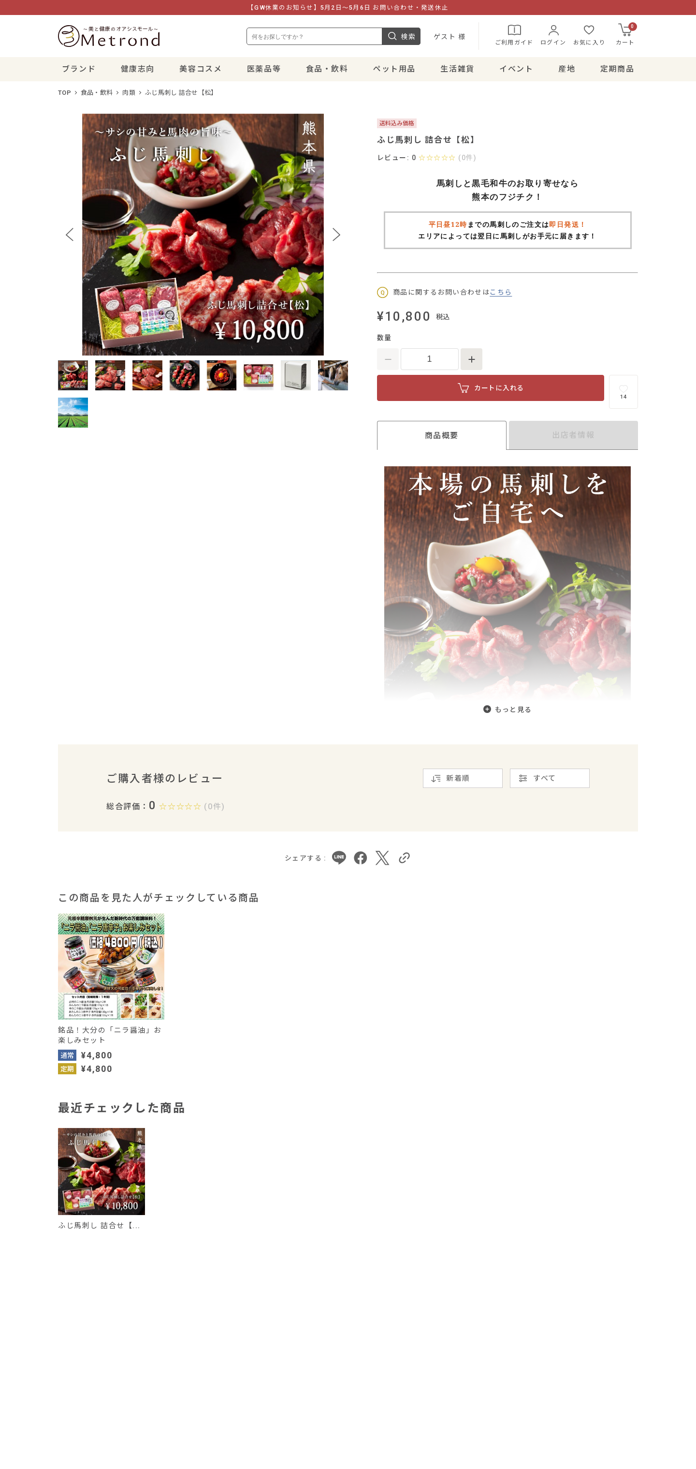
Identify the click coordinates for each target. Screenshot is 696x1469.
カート (626, 34)
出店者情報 (573, 435)
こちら (501, 292)
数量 (384, 337)
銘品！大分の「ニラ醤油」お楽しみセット (110, 1035)
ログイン (553, 34)
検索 (401, 36)
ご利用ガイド (514, 34)
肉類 (128, 92)
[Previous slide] (69, 234)
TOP (64, 92)
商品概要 (442, 435)
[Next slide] (336, 234)
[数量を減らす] (388, 359)
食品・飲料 (97, 92)
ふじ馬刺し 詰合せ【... (99, 1225)
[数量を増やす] (471, 359)
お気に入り (589, 34)
